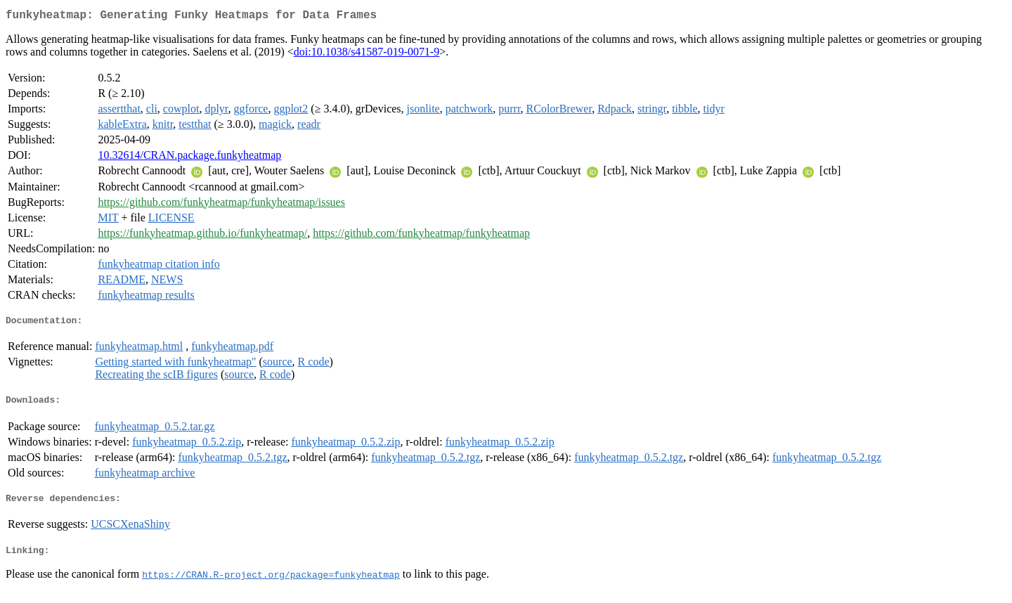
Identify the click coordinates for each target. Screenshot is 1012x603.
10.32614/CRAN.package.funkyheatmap (189, 158)
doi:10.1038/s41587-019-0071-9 (367, 54)
